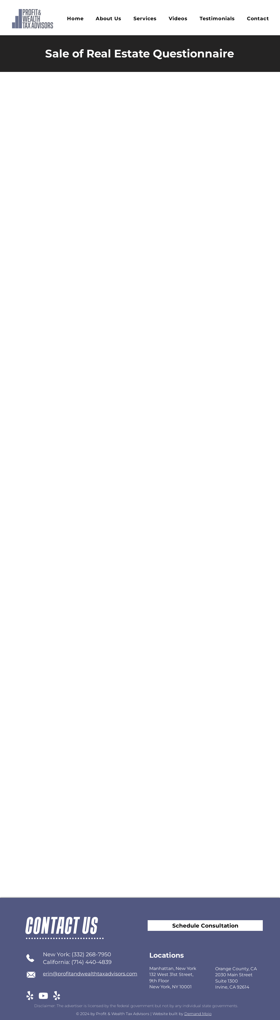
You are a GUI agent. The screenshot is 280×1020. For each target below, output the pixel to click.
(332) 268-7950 (91, 954)
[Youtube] (43, 995)
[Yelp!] (30, 995)
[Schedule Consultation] (205, 925)
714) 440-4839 (92, 962)
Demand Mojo (198, 1013)
